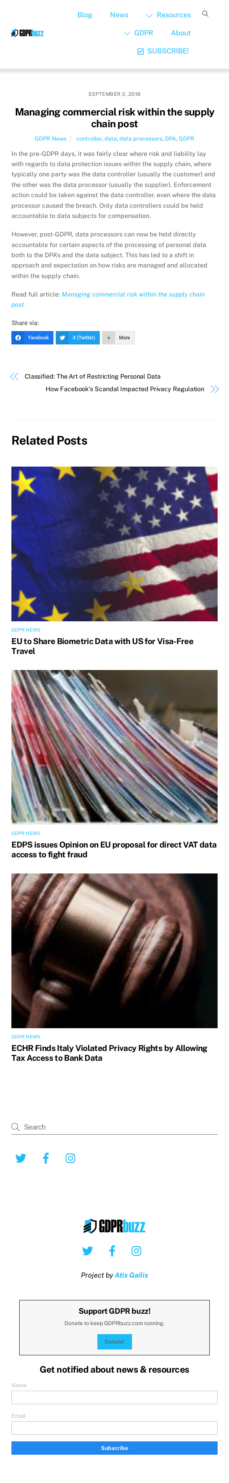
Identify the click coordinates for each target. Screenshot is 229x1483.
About (181, 33)
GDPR (138, 33)
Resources (168, 15)
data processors (140, 138)
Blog (84, 15)
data (110, 138)
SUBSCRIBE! (163, 51)
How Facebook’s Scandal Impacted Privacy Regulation (125, 389)
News (119, 15)
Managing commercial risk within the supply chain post (114, 118)
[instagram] (72, 1158)
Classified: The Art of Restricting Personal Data (93, 376)
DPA (170, 138)
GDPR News (50, 138)
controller (89, 138)
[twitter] (22, 1158)
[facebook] (47, 1158)
